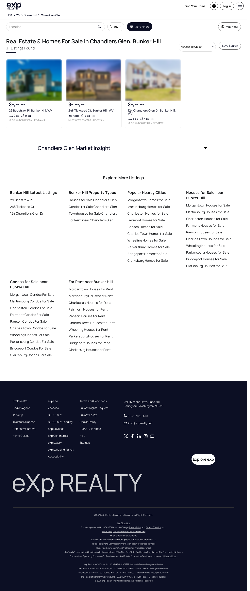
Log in (227, 6)
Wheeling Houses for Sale (205, 241)
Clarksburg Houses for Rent (89, 345)
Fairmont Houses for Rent (88, 304)
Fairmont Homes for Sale (146, 215)
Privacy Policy (88, 410)
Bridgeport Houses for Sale (206, 254)
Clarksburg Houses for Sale (206, 261)
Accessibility (56, 451)
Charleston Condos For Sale (31, 303)
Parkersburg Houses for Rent (91, 331)
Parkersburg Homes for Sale (148, 242)
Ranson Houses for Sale (204, 227)
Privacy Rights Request (94, 403)
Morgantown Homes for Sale (148, 195)
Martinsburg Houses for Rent (91, 291)
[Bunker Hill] (30, 15)
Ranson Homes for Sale (145, 222)
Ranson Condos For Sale (28, 316)
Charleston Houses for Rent (90, 298)
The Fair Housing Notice (170, 547)
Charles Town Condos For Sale (33, 323)
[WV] (18, 15)
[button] (123, 157)
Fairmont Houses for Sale (205, 221)
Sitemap (85, 438)
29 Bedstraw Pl (21, 195)
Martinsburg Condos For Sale (32, 296)
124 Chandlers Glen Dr (26, 208)
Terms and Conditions (93, 396)
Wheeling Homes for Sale (146, 235)
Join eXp (18, 410)
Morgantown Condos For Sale (32, 290)
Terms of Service (153, 522)
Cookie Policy (88, 417)
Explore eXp (20, 396)
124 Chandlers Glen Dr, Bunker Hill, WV (152, 118)
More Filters (139, 26)
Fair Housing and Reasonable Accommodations (123, 526)
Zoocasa (53, 403)
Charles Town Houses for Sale (208, 234)
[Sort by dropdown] (197, 47)
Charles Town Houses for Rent (92, 318)
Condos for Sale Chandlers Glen (93, 202)
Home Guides (21, 431)
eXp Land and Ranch (61, 444)
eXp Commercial (58, 431)
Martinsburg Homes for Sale (148, 202)
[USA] (9, 15)
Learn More (170, 551)
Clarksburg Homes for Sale (147, 256)
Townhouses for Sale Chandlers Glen (93, 208)
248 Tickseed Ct (22, 202)
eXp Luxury (55, 438)
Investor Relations (24, 417)
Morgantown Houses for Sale (208, 200)
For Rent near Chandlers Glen (91, 215)
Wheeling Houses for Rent (88, 325)
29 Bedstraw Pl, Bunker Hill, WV (30, 117)
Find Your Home (195, 6)
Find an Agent (21, 403)
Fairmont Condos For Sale (29, 310)
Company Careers (24, 424)
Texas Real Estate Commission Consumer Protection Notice (123, 543)
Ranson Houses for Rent (87, 311)
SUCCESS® (55, 410)
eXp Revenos (56, 424)
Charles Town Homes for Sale (149, 229)
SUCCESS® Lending (60, 417)
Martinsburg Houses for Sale (207, 207)
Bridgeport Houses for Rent (89, 338)
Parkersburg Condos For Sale (32, 337)
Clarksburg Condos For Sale (31, 350)
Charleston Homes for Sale (147, 208)
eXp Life (53, 396)
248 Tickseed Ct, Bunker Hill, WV (90, 117)
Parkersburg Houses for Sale (207, 247)
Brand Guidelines (90, 424)
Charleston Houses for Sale (207, 214)
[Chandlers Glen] (51, 15)
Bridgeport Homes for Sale (147, 249)
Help (82, 431)
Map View (229, 26)
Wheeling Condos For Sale (30, 330)
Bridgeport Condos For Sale (30, 343)
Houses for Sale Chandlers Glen (93, 195)
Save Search (230, 45)
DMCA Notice (123, 518)
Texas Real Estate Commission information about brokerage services (123, 538)
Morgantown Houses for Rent (91, 284)
